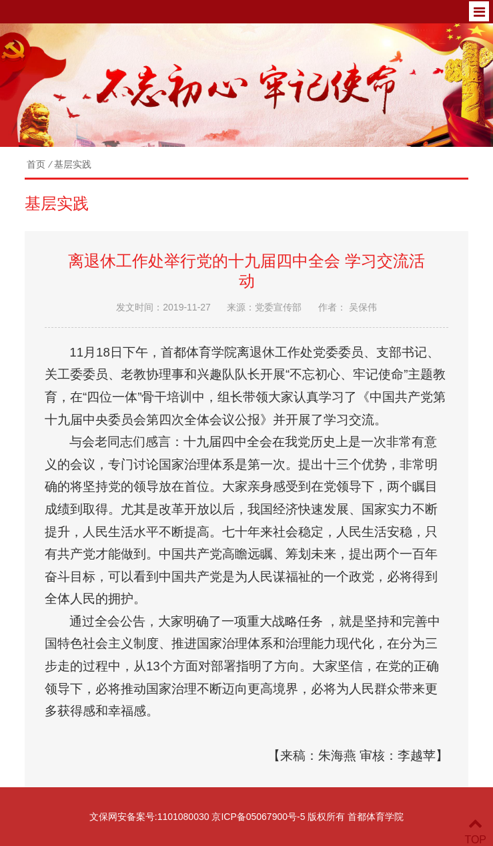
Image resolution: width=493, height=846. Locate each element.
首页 (36, 164)
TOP (475, 831)
